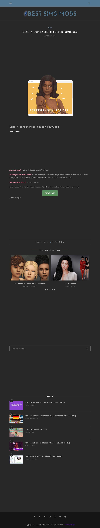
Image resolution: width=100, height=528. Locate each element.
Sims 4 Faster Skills (36, 429)
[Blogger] (65, 517)
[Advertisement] (50, 55)
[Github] (60, 517)
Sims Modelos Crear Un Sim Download (30, 283)
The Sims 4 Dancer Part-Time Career (43, 456)
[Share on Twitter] (57, 242)
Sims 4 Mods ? (14, 132)
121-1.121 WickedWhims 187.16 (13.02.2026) (47, 443)
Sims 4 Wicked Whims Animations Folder (45, 402)
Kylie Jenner (70, 283)
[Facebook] (34, 517)
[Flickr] (44, 517)
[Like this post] (52, 242)
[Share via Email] (63, 242)
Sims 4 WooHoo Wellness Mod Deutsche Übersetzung (50, 416)
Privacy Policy (69, 525)
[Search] (89, 3)
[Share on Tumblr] (61, 242)
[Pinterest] (39, 517)
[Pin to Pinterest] (59, 242)
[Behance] (50, 517)
